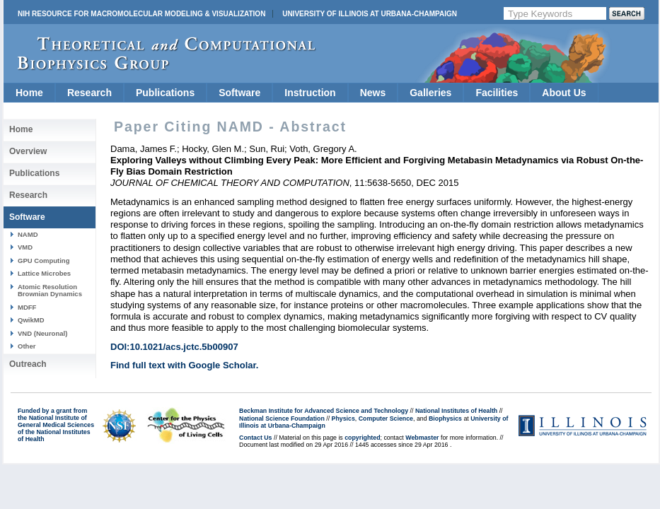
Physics (343, 418)
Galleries (430, 92)
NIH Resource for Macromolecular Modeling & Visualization (141, 14)
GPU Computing (43, 260)
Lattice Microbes (44, 273)
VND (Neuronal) (42, 333)
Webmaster (422, 437)
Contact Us (255, 437)
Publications (165, 92)
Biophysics (445, 418)
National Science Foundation (282, 418)
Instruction (309, 92)
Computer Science (386, 418)
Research (89, 92)
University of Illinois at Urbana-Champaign (369, 14)
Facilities (496, 92)
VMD (25, 247)
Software (239, 92)
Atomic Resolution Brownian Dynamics (50, 290)
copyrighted (362, 437)
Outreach (28, 364)
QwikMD (31, 320)
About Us (564, 92)
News (373, 92)
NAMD (28, 234)
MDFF (27, 307)
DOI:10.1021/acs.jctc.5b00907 (174, 346)
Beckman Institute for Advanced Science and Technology (323, 410)
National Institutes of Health (456, 410)
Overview (28, 151)
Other (26, 346)
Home (29, 92)
